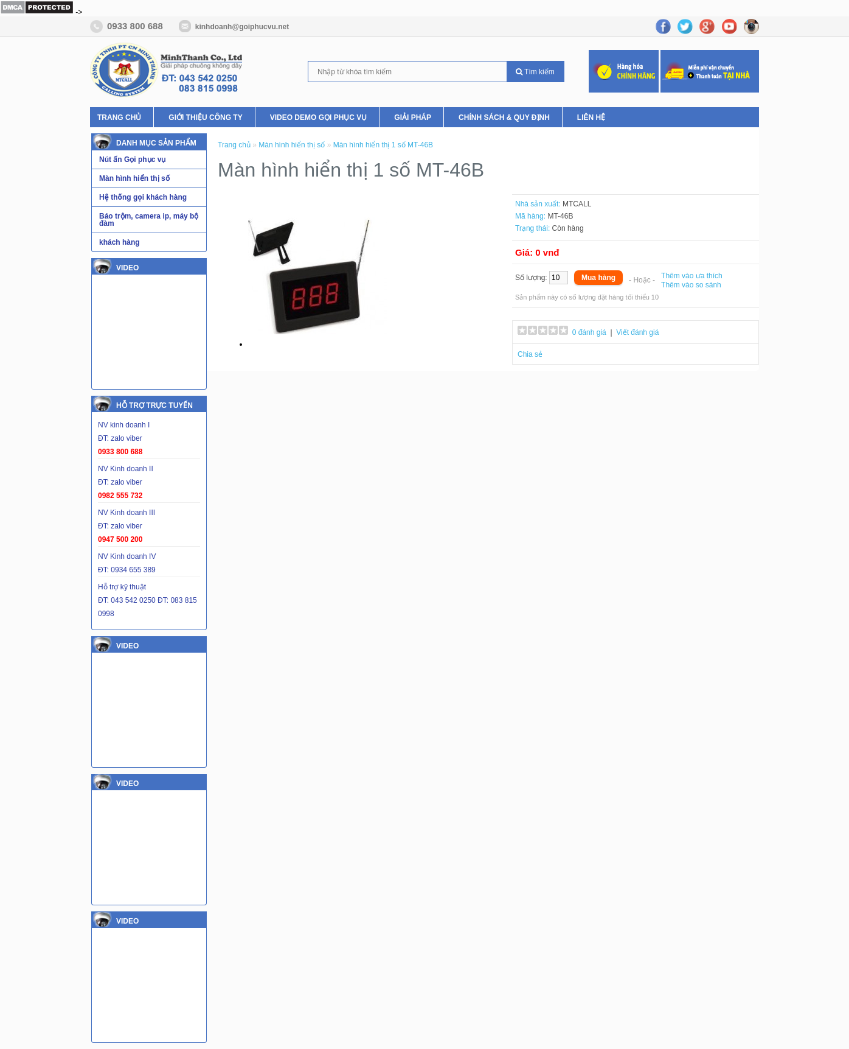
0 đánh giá (589, 332)
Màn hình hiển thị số (291, 145)
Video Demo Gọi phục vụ (318, 117)
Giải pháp (412, 117)
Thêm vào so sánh (691, 285)
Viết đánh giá (637, 332)
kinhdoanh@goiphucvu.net (242, 27)
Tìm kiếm (535, 72)
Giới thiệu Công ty (205, 117)
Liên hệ (591, 117)
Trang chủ (119, 117)
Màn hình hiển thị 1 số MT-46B (383, 145)
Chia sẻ (530, 354)
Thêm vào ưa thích (692, 276)
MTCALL (577, 204)
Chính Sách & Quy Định (504, 117)
